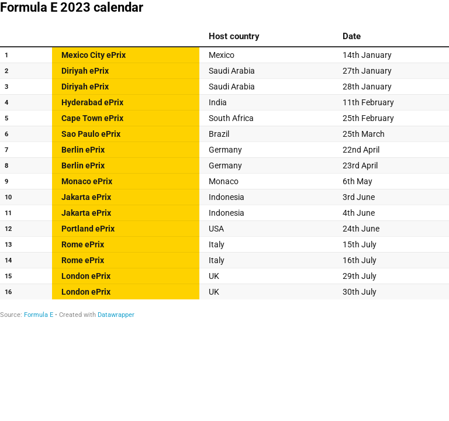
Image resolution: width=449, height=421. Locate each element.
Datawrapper (116, 315)
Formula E (38, 315)
